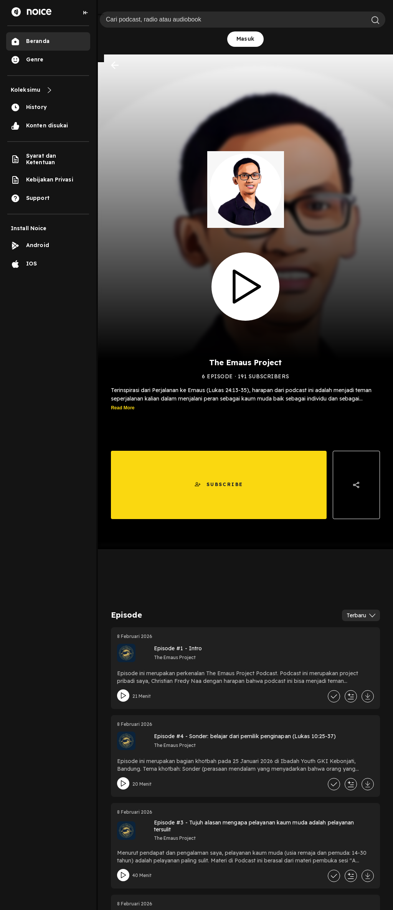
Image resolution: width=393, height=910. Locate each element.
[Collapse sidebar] (85, 13)
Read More (122, 407)
